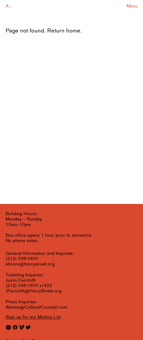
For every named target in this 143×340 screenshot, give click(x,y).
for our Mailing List (33, 317)
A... (9, 6)
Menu (131, 6)
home (73, 31)
